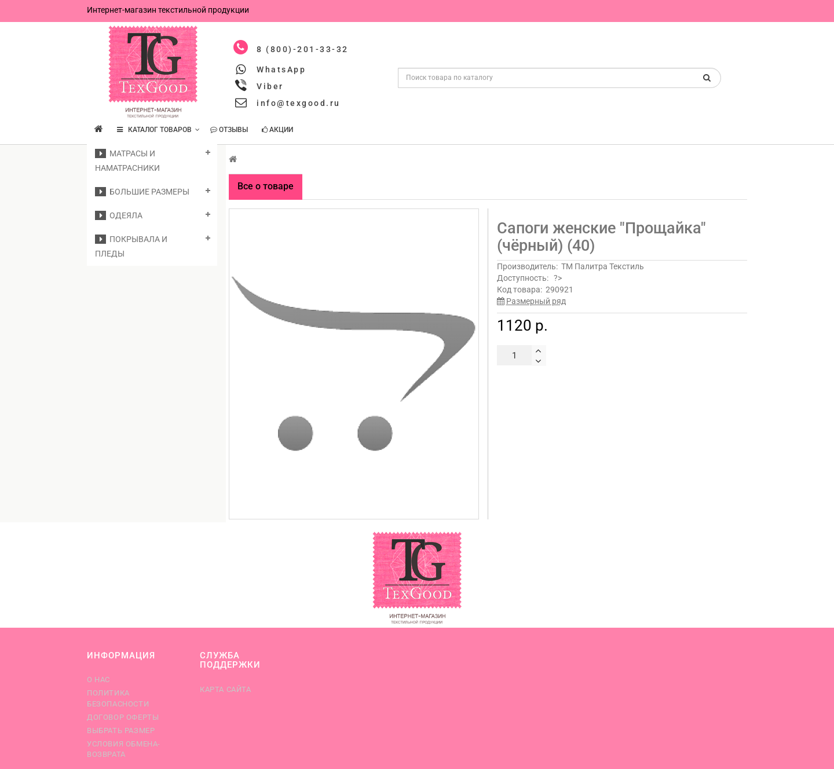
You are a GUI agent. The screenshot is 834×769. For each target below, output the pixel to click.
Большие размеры (142, 191)
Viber (270, 86)
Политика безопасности (118, 698)
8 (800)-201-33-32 (303, 49)
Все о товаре (265, 186)
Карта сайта (225, 689)
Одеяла (118, 215)
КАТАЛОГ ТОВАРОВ (158, 130)
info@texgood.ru (299, 103)
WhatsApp (281, 69)
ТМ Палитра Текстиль (602, 266)
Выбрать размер (121, 730)
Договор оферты (123, 717)
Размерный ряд (536, 301)
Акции (277, 130)
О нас (98, 679)
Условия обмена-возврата (123, 749)
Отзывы (229, 130)
